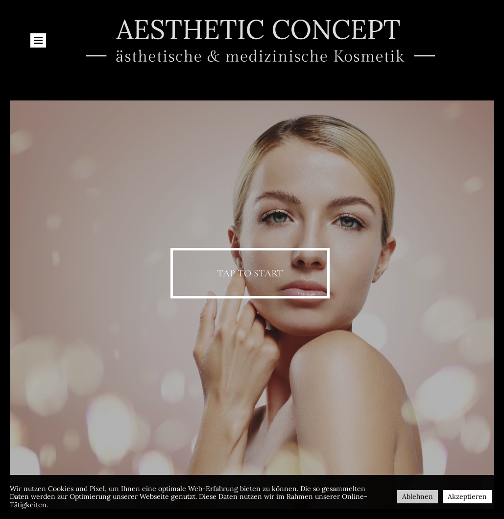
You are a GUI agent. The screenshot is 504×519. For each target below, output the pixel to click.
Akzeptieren (467, 496)
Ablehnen (417, 496)
